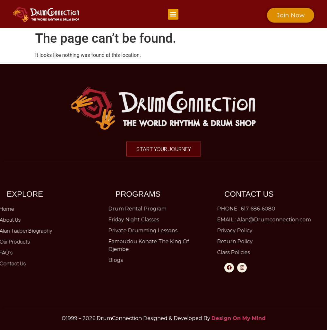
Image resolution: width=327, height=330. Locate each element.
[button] (173, 14)
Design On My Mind (238, 318)
